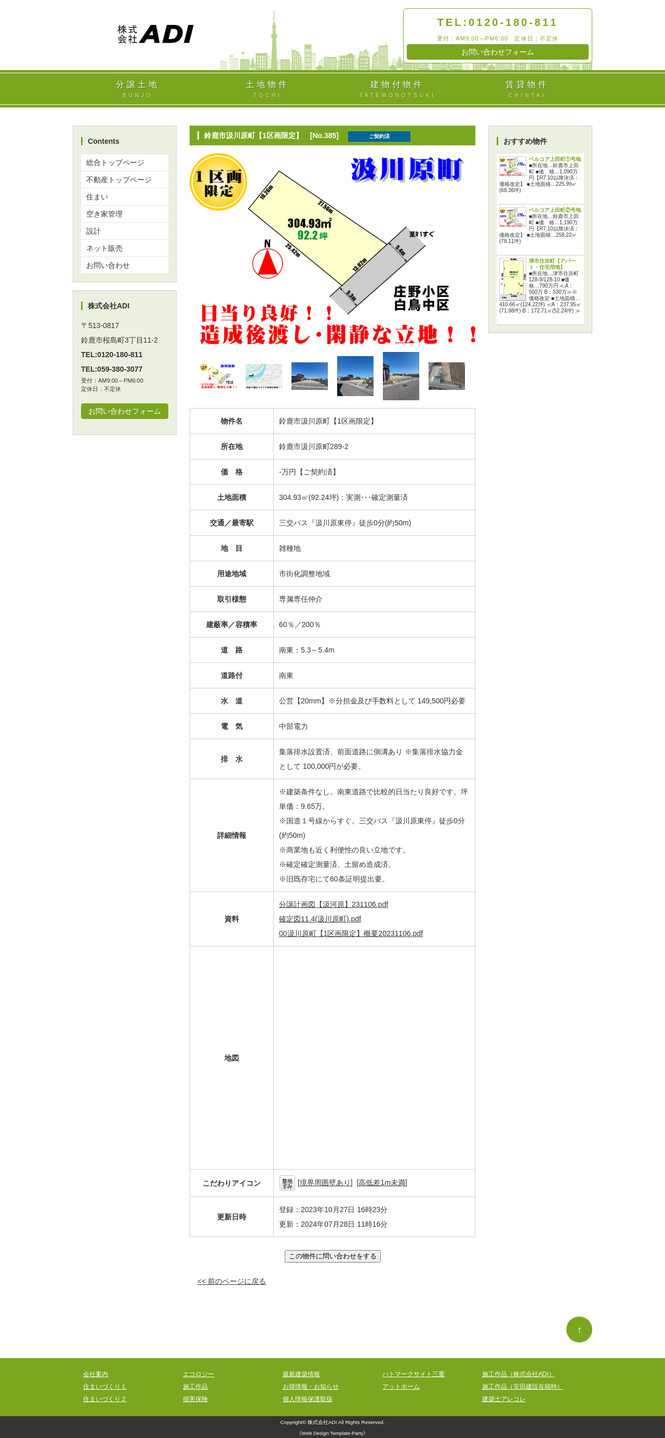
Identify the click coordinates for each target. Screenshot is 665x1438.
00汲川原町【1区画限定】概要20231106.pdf (351, 933)
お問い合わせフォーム (497, 52)
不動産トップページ (119, 179)
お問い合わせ (108, 265)
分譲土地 (138, 90)
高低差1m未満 (381, 1182)
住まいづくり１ (105, 1386)
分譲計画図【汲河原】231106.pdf (333, 904)
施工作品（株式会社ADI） (518, 1374)
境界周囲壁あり (325, 1182)
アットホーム (401, 1386)
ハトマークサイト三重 (413, 1374)
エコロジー (198, 1374)
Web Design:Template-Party (332, 1433)
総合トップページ (115, 162)
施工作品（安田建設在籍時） (522, 1386)
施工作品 (195, 1386)
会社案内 (95, 1374)
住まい (97, 197)
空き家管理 (104, 214)
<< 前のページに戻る (231, 1281)
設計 (93, 231)
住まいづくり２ (105, 1399)
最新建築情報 (301, 1374)
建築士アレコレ (504, 1399)
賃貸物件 (527, 90)
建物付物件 (397, 90)
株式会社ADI (322, 1422)
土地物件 (267, 90)
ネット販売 (104, 248)
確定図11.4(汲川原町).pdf (320, 919)
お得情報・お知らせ (311, 1386)
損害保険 (195, 1399)
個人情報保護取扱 (307, 1399)
